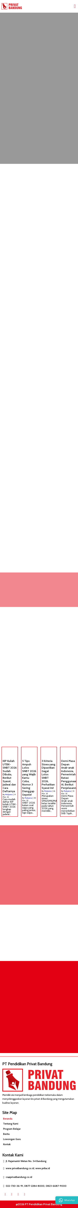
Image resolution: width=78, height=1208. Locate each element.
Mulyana (8, 794)
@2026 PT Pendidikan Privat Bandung (39, 1204)
